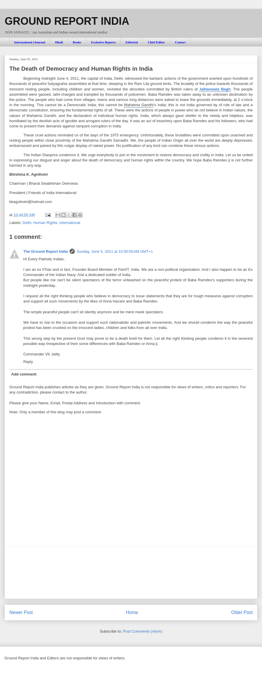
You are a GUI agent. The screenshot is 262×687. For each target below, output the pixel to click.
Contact (180, 42)
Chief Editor (156, 42)
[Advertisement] (131, 572)
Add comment (24, 374)
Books (77, 42)
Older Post (242, 612)
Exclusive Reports (103, 42)
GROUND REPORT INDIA (67, 21)
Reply (28, 361)
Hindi (59, 42)
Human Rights (45, 222)
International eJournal (29, 42)
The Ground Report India (45, 251)
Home (132, 612)
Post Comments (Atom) (142, 631)
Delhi (27, 222)
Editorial (131, 42)
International (69, 222)
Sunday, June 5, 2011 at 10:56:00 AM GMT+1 (115, 251)
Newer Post (21, 612)
